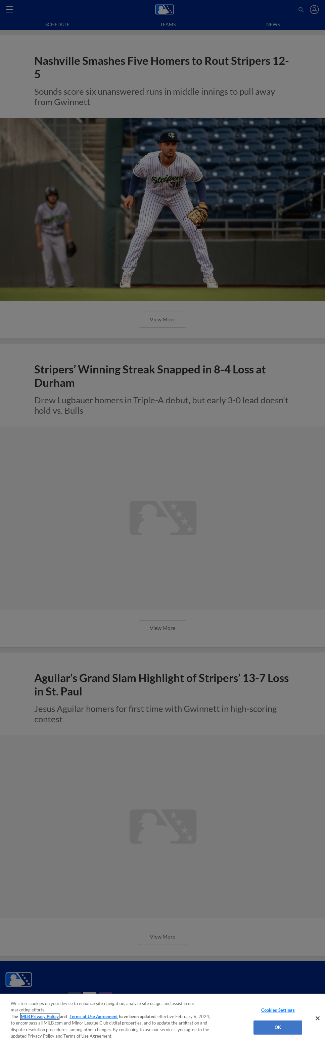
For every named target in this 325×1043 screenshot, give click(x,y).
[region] (162, 1018)
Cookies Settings (278, 1010)
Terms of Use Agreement (93, 1016)
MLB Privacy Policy (40, 1016)
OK (278, 1027)
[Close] (317, 1018)
